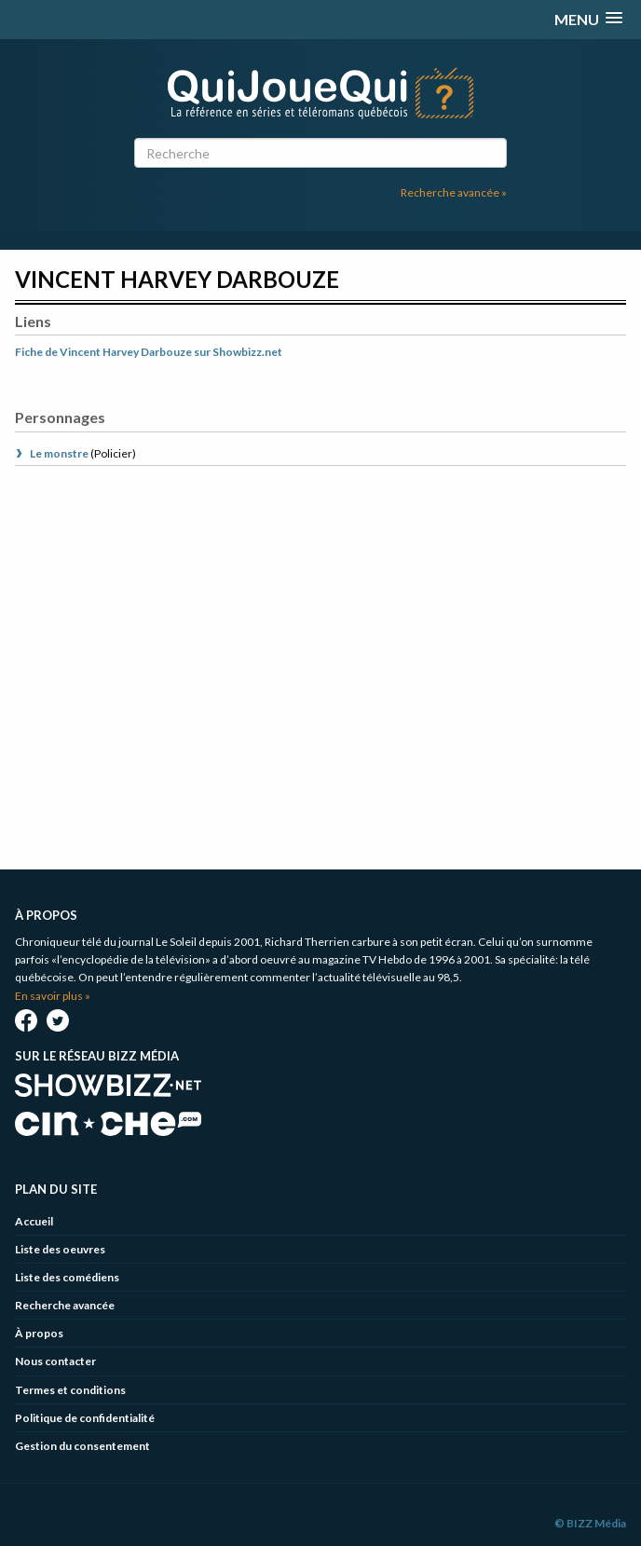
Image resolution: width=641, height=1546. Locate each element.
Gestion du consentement (82, 1446)
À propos (39, 1333)
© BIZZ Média (590, 1523)
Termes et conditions (70, 1390)
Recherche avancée (65, 1305)
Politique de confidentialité (85, 1418)
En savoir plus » (52, 996)
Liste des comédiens (67, 1277)
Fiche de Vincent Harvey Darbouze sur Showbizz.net (148, 352)
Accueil (34, 1221)
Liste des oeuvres (60, 1249)
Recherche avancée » (454, 192)
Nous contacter (55, 1361)
